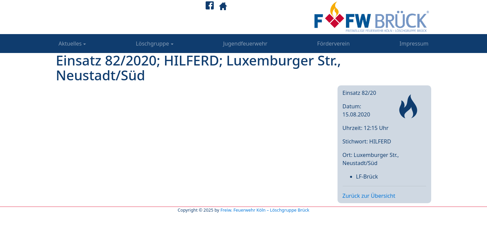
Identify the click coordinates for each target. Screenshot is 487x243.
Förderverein (333, 43)
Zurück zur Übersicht (369, 195)
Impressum (413, 43)
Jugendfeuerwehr (245, 43)
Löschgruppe (152, 43)
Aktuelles (70, 43)
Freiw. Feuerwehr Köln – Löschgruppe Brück (265, 210)
